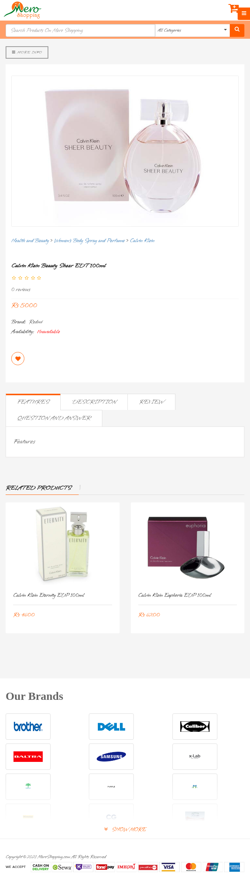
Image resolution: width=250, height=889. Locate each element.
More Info (27, 52)
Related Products (38, 488)
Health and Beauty (30, 240)
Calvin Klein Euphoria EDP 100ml (174, 595)
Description (94, 402)
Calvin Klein (142, 240)
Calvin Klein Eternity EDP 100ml (48, 595)
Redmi (35, 322)
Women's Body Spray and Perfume (89, 240)
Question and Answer (54, 418)
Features (33, 402)
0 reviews (20, 289)
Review (151, 402)
